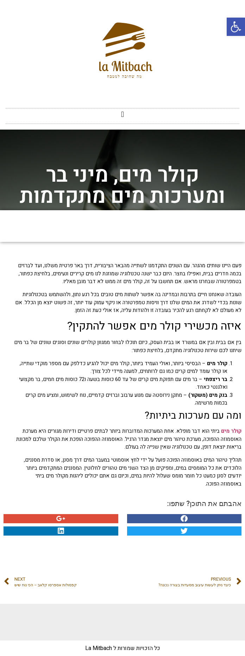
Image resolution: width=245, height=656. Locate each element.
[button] (122, 114)
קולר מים (231, 431)
